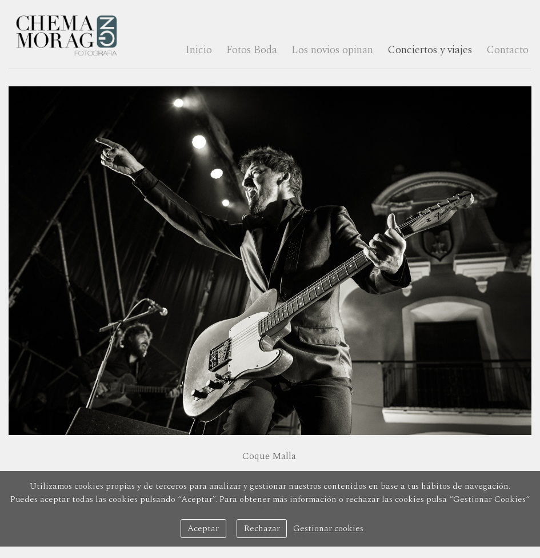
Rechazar (262, 528)
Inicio (199, 50)
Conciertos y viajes (429, 50)
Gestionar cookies (328, 528)
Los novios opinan (332, 50)
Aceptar (203, 528)
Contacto (507, 50)
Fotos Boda (251, 50)
